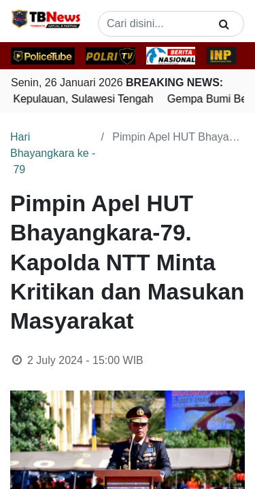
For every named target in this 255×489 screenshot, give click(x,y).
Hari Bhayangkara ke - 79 (52, 153)
